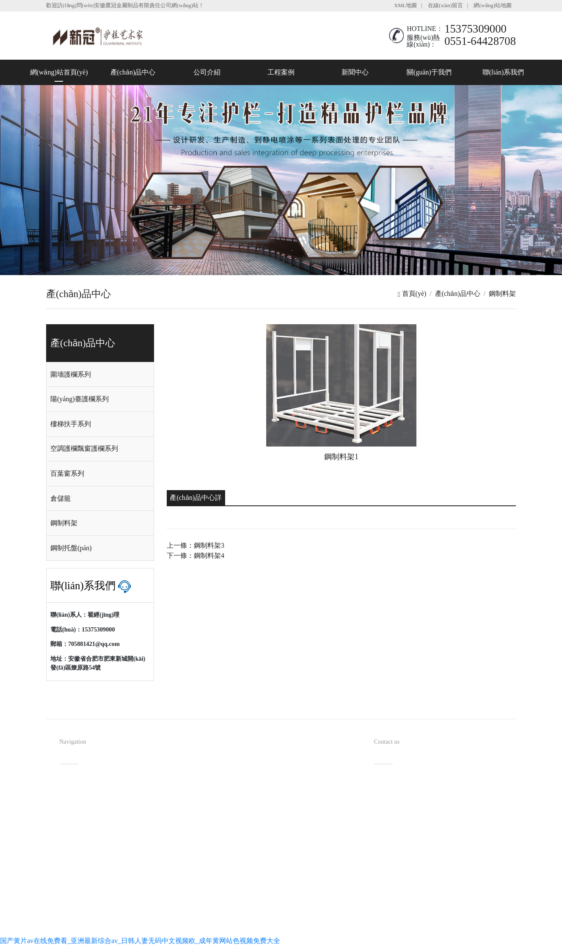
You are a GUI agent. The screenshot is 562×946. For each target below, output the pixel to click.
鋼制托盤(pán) (71, 548)
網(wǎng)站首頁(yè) (59, 72)
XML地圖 (405, 5)
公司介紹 (206, 72)
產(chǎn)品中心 (133, 72)
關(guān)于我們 (429, 72)
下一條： (195, 555)
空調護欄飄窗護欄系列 (84, 448)
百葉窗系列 (67, 473)
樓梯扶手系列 (70, 423)
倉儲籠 (60, 498)
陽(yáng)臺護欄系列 (79, 399)
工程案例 (281, 72)
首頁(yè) (412, 293)
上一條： (195, 545)
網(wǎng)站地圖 (493, 5)
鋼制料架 (502, 293)
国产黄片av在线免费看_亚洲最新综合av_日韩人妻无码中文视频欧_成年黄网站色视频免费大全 (140, 940)
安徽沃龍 (304, 926)
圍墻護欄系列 (70, 374)
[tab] (100, 374)
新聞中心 (355, 72)
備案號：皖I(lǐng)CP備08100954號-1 (326, 912)
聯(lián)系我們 (503, 72)
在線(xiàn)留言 (445, 5)
